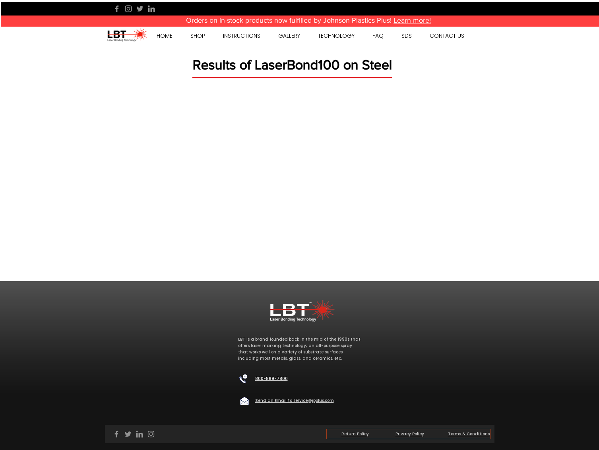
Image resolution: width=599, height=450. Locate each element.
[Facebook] (116, 8)
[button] (289, 35)
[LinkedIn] (151, 8)
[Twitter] (140, 8)
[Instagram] (128, 8)
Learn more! (412, 20)
